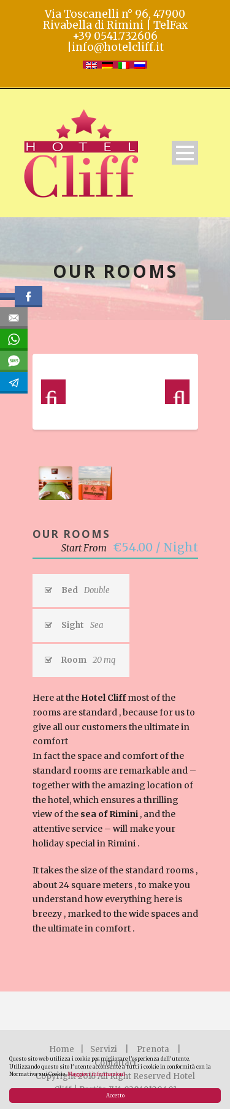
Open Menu (185, 153)
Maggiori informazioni (96, 1074)
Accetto (115, 1095)
